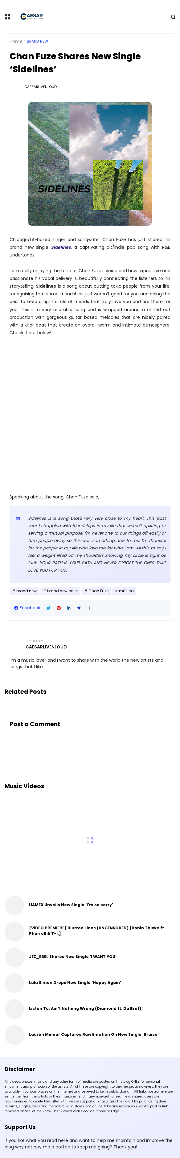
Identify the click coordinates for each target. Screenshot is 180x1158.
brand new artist (62, 591)
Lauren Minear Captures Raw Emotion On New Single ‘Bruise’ (94, 1034)
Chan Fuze (98, 591)
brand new (37, 41)
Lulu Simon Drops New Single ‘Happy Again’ (75, 982)
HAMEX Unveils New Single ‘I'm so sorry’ (71, 904)
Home (16, 41)
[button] (89, 608)
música (126, 591)
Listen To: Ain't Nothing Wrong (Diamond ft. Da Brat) (85, 1008)
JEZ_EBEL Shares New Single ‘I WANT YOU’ (73, 956)
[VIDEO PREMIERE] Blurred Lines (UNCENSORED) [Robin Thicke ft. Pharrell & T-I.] (97, 930)
